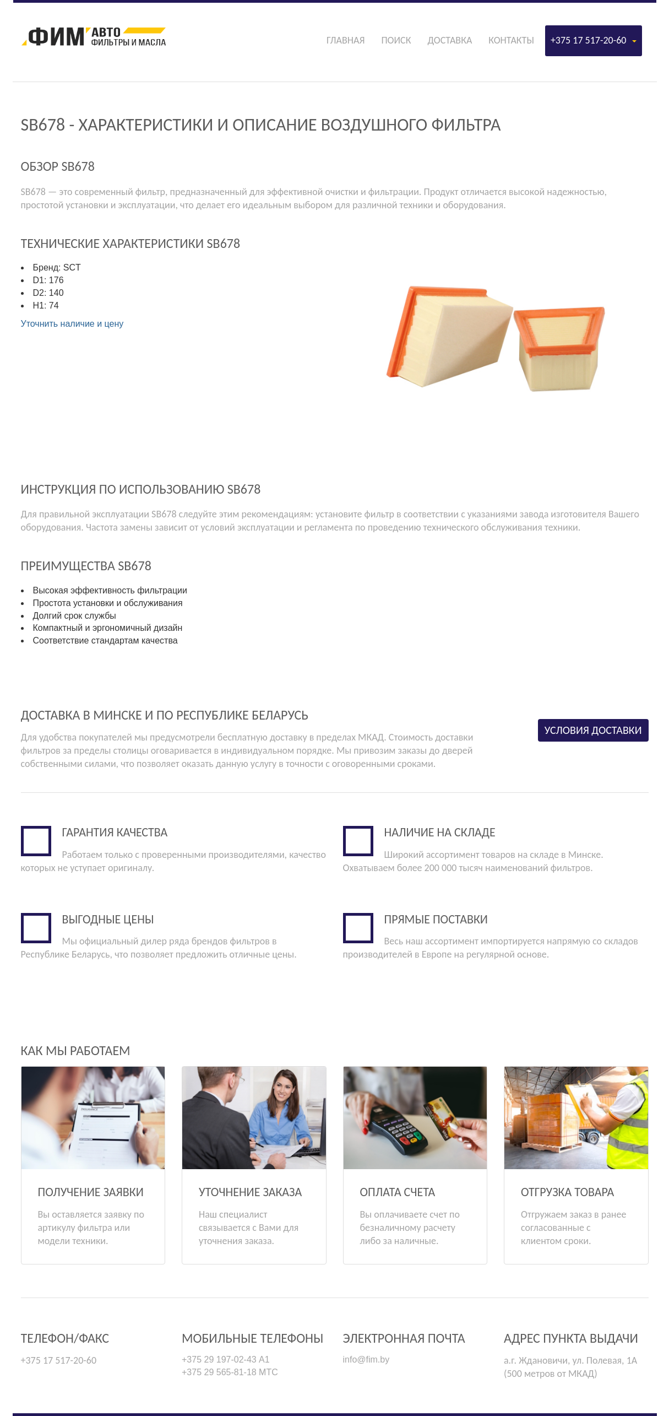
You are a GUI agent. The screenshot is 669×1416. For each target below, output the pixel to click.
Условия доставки (593, 730)
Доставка (449, 40)
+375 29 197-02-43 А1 (226, 1359)
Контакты (511, 40)
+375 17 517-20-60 (594, 40)
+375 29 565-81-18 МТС (230, 1372)
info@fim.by (366, 1359)
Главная (346, 40)
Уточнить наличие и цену (72, 323)
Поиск (396, 40)
